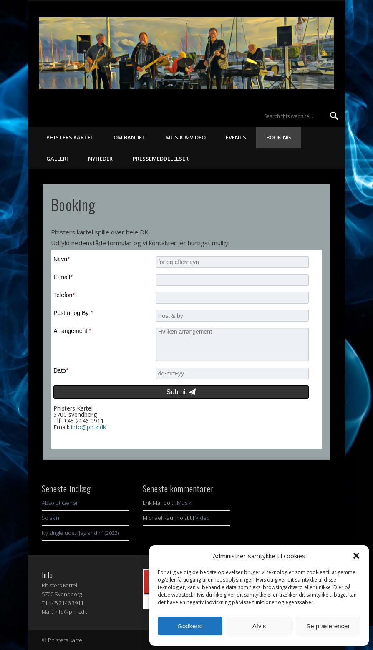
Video (202, 518)
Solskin (50, 518)
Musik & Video (186, 137)
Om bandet (129, 137)
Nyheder (100, 158)
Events (236, 137)
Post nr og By (72, 313)
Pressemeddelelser (161, 158)
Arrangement (72, 331)
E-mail (62, 277)
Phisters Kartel (69, 137)
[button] (356, 556)
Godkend (190, 626)
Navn (61, 259)
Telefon (64, 295)
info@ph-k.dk (88, 427)
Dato (60, 370)
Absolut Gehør (60, 502)
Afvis (259, 626)
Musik (184, 502)
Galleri (57, 158)
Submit (181, 392)
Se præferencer (328, 626)
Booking (278, 137)
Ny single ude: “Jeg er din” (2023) (80, 533)
